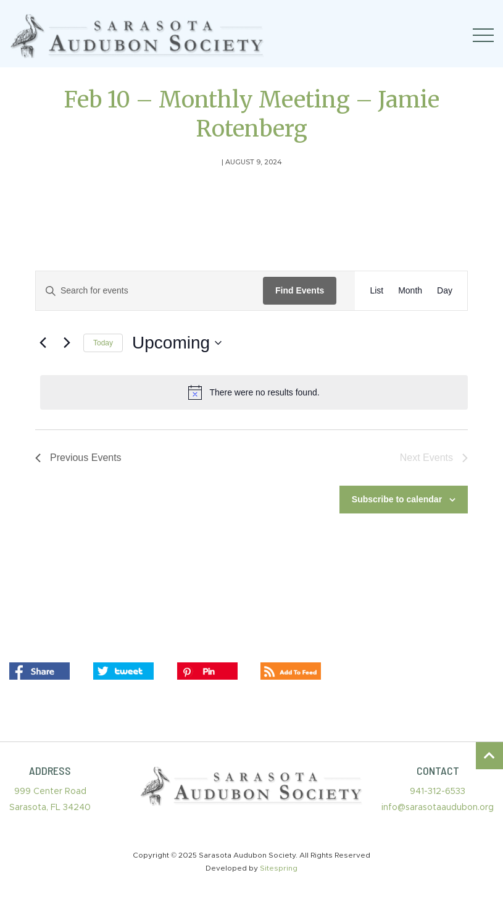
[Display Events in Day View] (444, 290)
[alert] (254, 392)
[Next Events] (66, 343)
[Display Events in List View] (376, 290)
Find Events (299, 290)
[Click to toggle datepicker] (177, 343)
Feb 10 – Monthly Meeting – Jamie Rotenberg (251, 114)
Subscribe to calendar (397, 499)
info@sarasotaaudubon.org (437, 807)
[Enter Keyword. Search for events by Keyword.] (149, 290)
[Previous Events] (42, 343)
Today (103, 343)
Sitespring (278, 868)
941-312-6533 (437, 791)
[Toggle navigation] (483, 35)
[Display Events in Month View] (410, 290)
